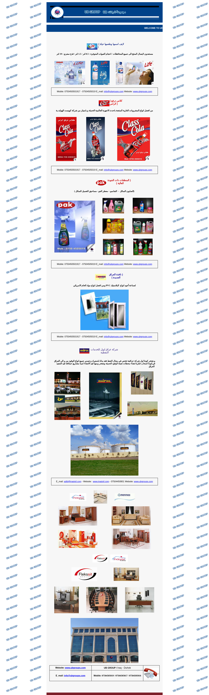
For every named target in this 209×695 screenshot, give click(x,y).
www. (68, 668)
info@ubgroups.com (74, 675)
